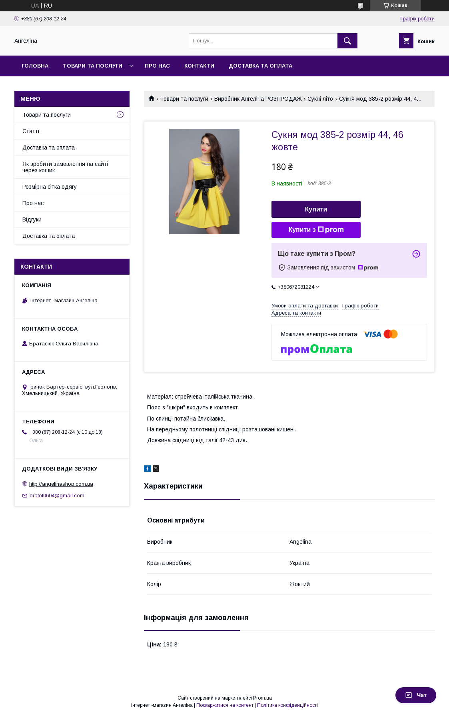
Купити (316, 209)
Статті (30, 131)
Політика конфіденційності (287, 705)
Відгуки (32, 219)
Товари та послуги (92, 66)
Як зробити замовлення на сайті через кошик (65, 167)
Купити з (315, 229)
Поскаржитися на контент (224, 705)
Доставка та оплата (260, 66)
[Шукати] (347, 40)
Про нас (157, 66)
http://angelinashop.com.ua (61, 484)
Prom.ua (262, 698)
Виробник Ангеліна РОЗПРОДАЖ (258, 99)
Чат (416, 695)
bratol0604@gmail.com (57, 496)
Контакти (199, 66)
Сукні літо (320, 99)
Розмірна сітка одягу (49, 186)
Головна (35, 66)
